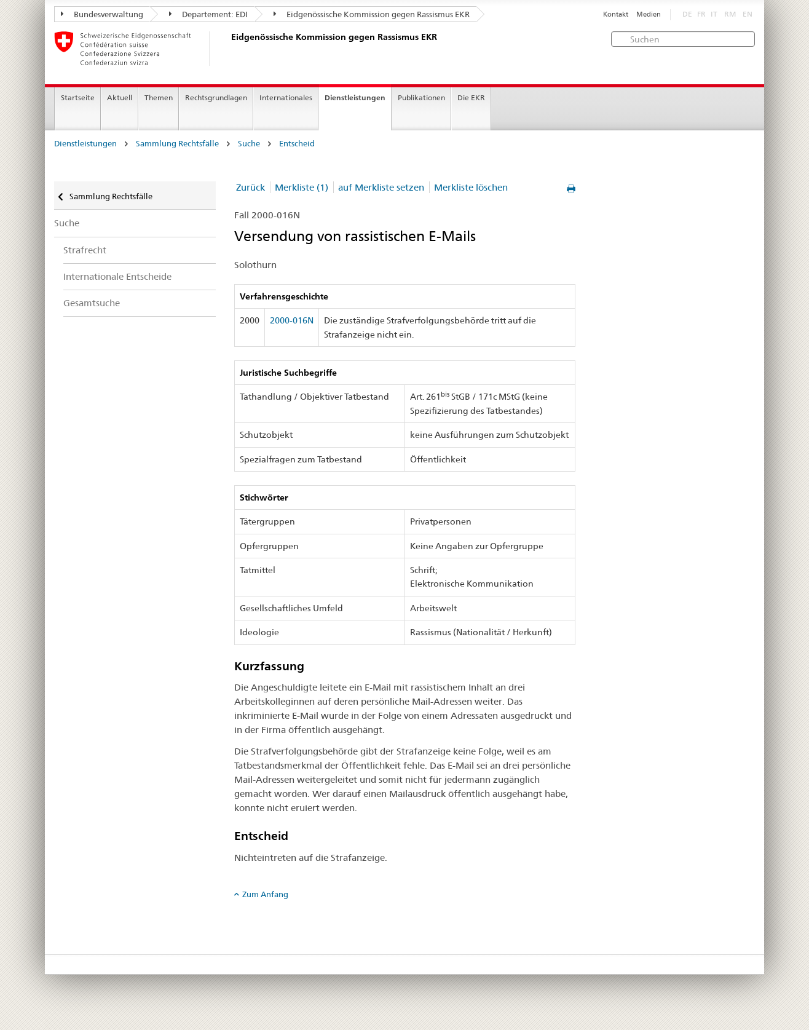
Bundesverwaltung (102, 14)
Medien (648, 14)
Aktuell (119, 97)
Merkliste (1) (301, 187)
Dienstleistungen (355, 97)
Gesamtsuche (91, 303)
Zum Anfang (265, 894)
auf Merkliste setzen (381, 187)
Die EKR (471, 97)
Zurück (250, 187)
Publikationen (421, 97)
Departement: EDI (208, 14)
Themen (158, 97)
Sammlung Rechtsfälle (177, 143)
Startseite (78, 97)
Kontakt (615, 14)
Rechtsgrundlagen (216, 97)
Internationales (285, 97)
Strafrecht (84, 250)
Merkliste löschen (471, 187)
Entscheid (297, 143)
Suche (249, 143)
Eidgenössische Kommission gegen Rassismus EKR (372, 14)
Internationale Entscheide (117, 276)
